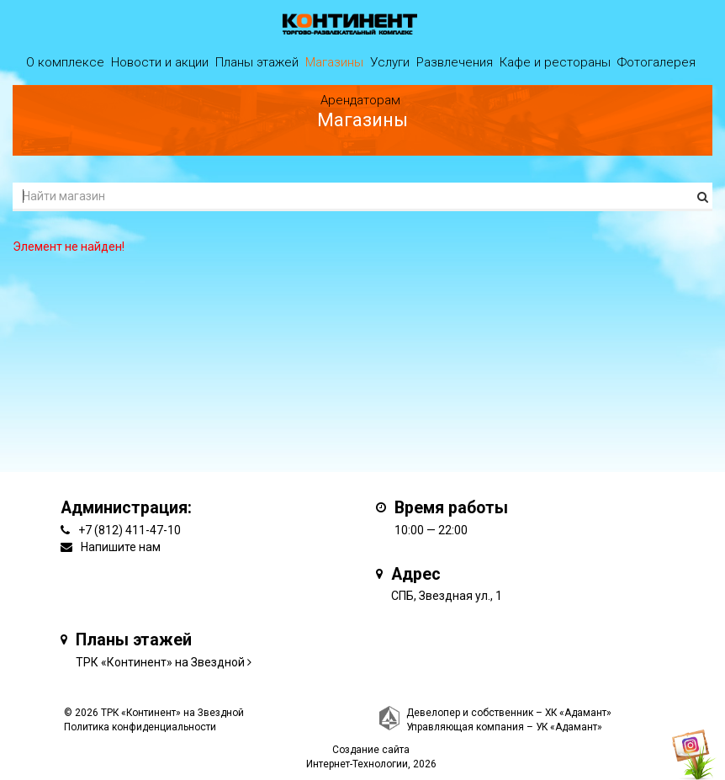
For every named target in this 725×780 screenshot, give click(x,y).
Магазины (334, 62)
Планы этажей (257, 62)
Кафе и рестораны (555, 62)
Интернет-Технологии (357, 764)
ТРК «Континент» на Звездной (160, 662)
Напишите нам (121, 547)
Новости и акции (160, 62)
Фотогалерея (656, 62)
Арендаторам (360, 100)
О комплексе (65, 62)
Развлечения (454, 62)
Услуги (390, 62)
